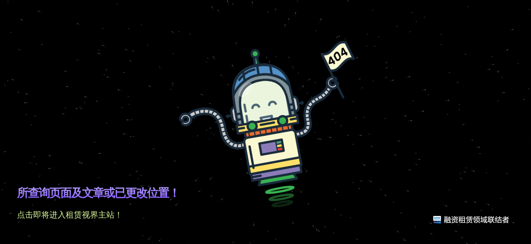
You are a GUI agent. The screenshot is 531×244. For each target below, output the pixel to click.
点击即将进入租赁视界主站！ (70, 214)
